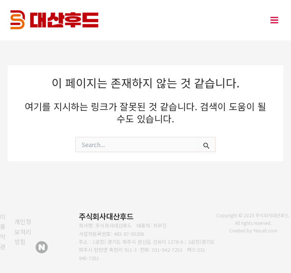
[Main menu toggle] (274, 20)
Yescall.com (265, 230)
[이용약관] (5, 232)
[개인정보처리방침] (25, 231)
